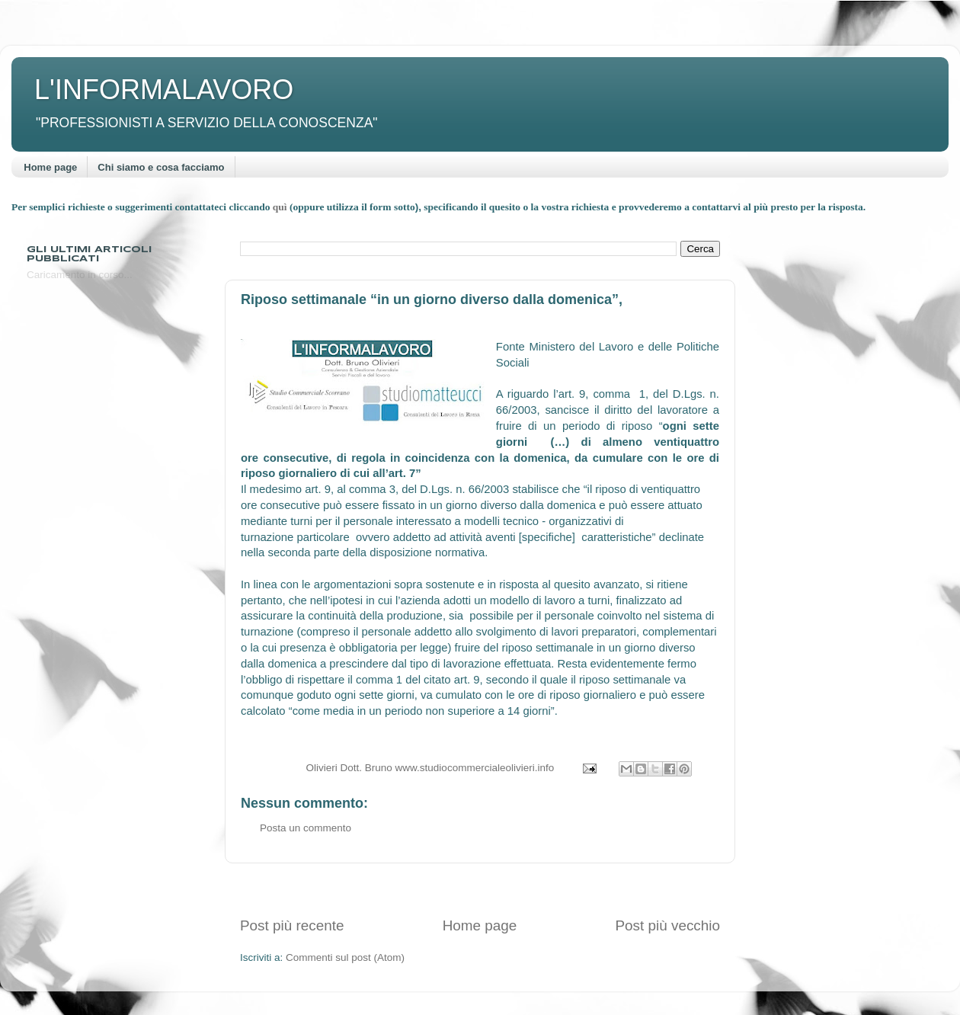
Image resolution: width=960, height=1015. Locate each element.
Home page (50, 167)
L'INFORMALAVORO (163, 89)
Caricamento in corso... (80, 274)
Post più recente (292, 925)
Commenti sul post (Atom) (345, 957)
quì (281, 207)
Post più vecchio (667, 925)
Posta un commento (305, 828)
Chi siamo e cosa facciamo (161, 167)
